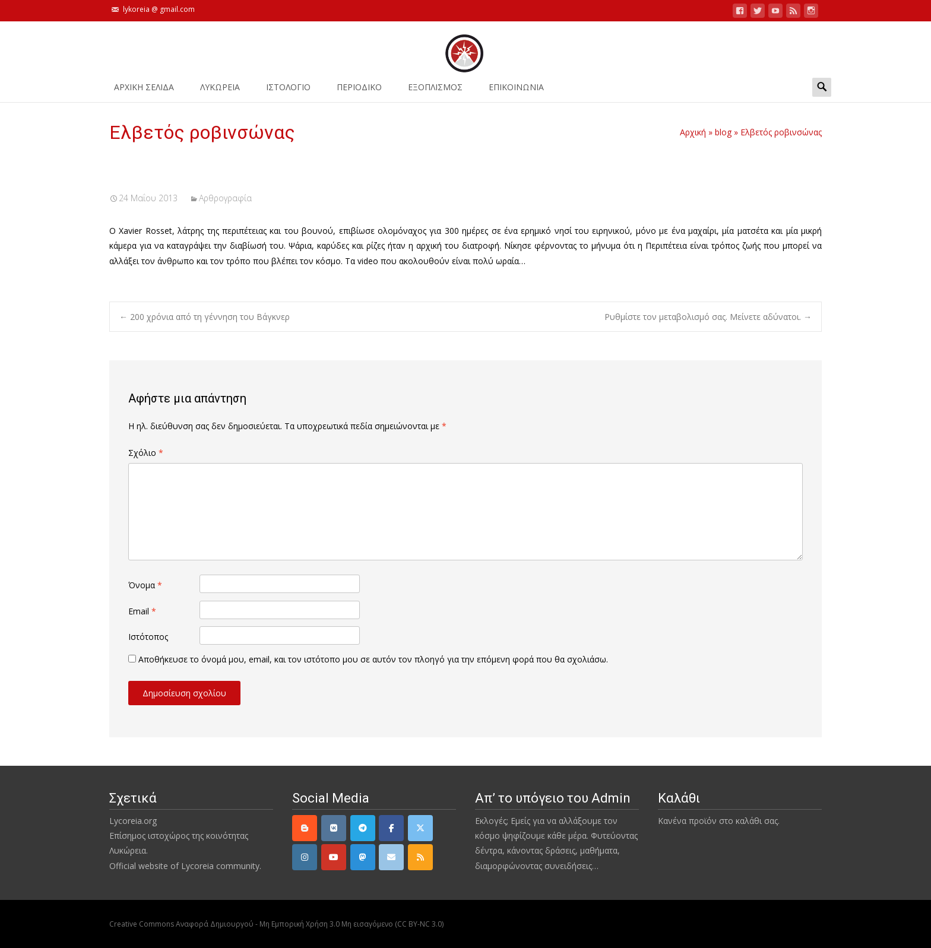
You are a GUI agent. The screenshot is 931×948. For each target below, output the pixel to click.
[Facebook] (391, 828)
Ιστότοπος (148, 636)
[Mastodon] (362, 857)
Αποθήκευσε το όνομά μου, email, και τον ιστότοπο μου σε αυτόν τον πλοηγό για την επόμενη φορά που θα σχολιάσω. (373, 659)
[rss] (420, 857)
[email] (391, 857)
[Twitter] (420, 828)
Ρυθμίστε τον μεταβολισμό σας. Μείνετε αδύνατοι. (708, 316)
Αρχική (693, 132)
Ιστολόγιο (288, 91)
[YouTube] (333, 857)
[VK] (333, 828)
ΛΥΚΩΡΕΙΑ (220, 91)
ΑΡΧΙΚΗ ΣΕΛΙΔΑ (144, 91)
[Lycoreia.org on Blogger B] (304, 828)
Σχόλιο (145, 452)
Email (142, 611)
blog (723, 132)
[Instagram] (304, 857)
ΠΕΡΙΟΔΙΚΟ (359, 91)
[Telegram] (362, 828)
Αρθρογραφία (225, 198)
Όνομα (145, 585)
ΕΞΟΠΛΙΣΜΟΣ (435, 91)
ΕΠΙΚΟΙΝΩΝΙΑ (516, 91)
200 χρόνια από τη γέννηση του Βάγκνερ (204, 316)
